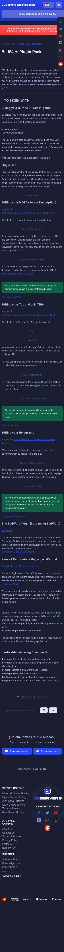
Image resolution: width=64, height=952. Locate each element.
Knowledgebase (11, 863)
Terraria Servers (11, 808)
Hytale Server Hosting (14, 797)
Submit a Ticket (10, 859)
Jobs (5, 851)
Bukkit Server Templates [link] (30, 44)
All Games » (9, 821)
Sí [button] (44, 710)
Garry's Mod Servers (13, 804)
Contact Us (8, 832)
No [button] (53, 710)
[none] (18, 5)
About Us (7, 829)
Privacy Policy (10, 840)
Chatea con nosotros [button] (19, 751)
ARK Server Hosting (13, 801)
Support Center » (11, 875)
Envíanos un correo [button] (50, 751)
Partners (7, 844)
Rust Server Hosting (13, 812)
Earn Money (9, 847)
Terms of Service (11, 836)
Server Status (9, 867)
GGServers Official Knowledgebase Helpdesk (32, 31)
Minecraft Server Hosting (15, 793)
